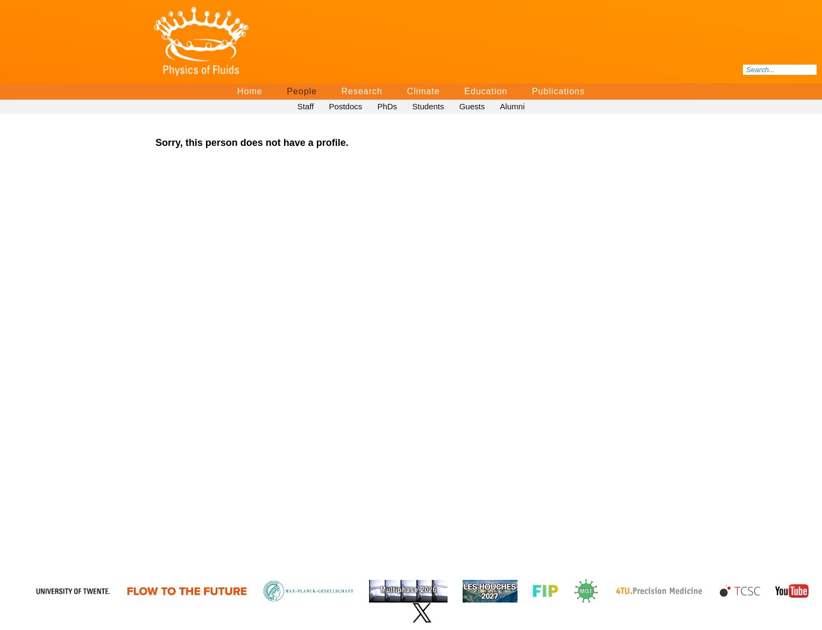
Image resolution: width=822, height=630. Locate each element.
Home (250, 91)
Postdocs (346, 106)
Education (485, 91)
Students (428, 106)
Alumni (512, 106)
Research (361, 91)
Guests (472, 106)
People (302, 91)
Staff (305, 106)
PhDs (387, 106)
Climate (423, 91)
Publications (558, 91)
